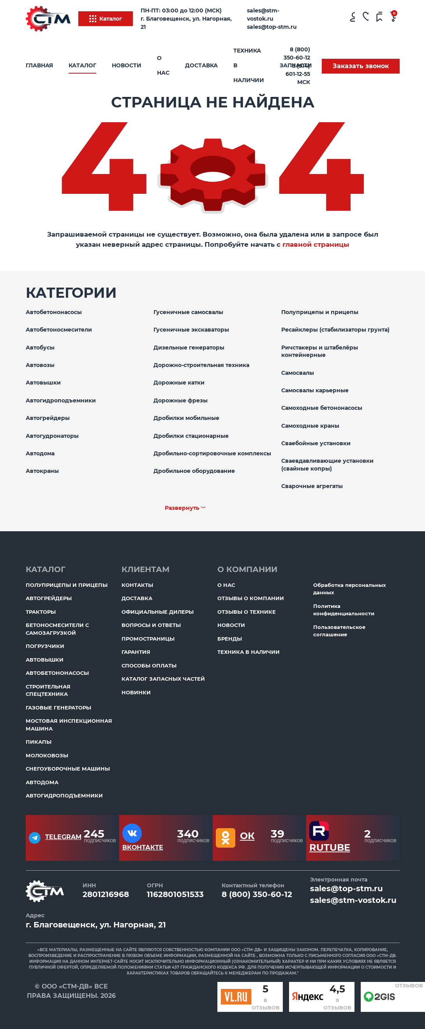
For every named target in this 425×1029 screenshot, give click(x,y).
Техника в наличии (248, 65)
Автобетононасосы (54, 312)
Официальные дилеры (158, 612)
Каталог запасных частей (163, 679)
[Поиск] (324, 19)
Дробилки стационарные (191, 435)
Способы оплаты (149, 665)
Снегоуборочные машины (68, 769)
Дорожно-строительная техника (201, 365)
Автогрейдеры (48, 417)
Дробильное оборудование (194, 470)
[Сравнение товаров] (379, 19)
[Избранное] (366, 19)
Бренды (229, 639)
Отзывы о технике (246, 612)
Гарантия (136, 652)
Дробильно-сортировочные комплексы (212, 453)
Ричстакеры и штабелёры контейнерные (319, 351)
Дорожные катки (179, 382)
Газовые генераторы (58, 707)
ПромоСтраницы (148, 639)
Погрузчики (45, 646)
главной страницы (315, 244)
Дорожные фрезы (180, 400)
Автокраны (42, 470)
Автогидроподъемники (61, 400)
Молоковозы (47, 755)
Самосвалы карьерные (315, 390)
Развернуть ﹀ (185, 507)
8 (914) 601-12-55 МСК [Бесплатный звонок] (298, 74)
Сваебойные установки (316, 443)
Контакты (137, 585)
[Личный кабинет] (352, 19)
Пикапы (38, 742)
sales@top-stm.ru (272, 26)
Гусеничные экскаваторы (191, 329)
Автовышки (43, 382)
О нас (163, 65)
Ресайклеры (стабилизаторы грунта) (335, 329)
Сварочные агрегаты (312, 486)
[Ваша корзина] (393, 19)
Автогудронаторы (52, 435)
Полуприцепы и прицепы (319, 312)
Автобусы (40, 347)
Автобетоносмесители (59, 329)
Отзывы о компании (250, 598)
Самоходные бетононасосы (321, 407)
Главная (39, 65)
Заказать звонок (361, 66)
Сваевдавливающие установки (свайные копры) (327, 464)
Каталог (105, 18)
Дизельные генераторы (188, 347)
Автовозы (40, 365)
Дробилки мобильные (186, 417)
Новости (126, 65)
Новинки (136, 692)
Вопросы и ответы (151, 625)
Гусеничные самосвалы (188, 312)
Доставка (201, 65)
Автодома (40, 453)
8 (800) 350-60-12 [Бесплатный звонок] (297, 53)
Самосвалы (297, 372)
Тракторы (41, 612)
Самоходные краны (310, 425)
